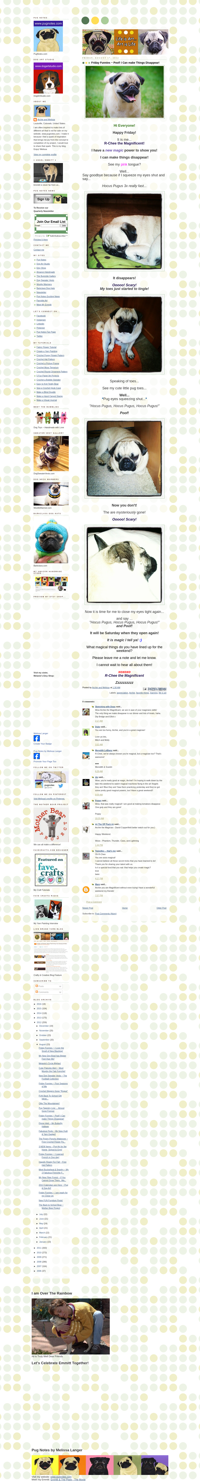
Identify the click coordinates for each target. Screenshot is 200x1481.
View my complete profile (45, 154)
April (41, 1228)
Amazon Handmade (46, 272)
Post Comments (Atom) (106, 913)
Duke (97, 727)
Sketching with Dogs (105, 706)
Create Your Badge (43, 744)
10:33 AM (99, 818)
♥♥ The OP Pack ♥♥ (104, 824)
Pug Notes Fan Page (46, 332)
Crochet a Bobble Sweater (49, 380)
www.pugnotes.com (60, 1477)
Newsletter (41, 292)
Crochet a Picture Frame (48, 363)
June (41, 1219)
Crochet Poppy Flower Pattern (50, 355)
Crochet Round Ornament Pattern (52, 371)
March (42, 1232)
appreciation (122, 693)
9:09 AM (99, 795)
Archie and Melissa (46, 119)
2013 (39, 1017)
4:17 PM (99, 878)
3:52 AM (99, 744)
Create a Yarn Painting (47, 351)
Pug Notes (41, 260)
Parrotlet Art (42, 300)
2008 (39, 1262)
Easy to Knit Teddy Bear (48, 384)
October (43, 1035)
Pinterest (41, 328)
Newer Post (87, 908)
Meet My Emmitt (44, 304)
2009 (39, 1257)
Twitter (40, 336)
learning (154, 693)
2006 (39, 1271)
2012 (39, 1022)
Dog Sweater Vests (45, 280)
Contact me (39, 250)
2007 (39, 1266)
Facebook (41, 316)
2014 (39, 1013)
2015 (39, 1008)
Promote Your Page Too (45, 761)
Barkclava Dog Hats (46, 288)
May (41, 1223)
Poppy (98, 800)
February (43, 1237)
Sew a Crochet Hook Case (49, 388)
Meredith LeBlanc (103, 750)
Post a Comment (94, 902)
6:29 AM (99, 771)
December (44, 1026)
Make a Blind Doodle (46, 392)
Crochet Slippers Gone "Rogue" (53, 1091)
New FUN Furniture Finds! (51, 1200)
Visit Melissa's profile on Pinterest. (49, 798)
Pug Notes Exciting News (48, 296)
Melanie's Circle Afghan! (50, 1063)
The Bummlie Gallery (46, 276)
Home (125, 908)
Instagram (41, 320)
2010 (39, 1252)
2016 (39, 1004)
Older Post (161, 908)
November (44, 1030)
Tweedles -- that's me (105, 851)
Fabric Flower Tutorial (46, 347)
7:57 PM (99, 895)
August (42, 1044)
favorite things (142, 693)
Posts (40, 986)
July (41, 1214)
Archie (132, 693)
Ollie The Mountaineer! (49, 1103)
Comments (42, 992)
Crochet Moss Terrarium (48, 367)
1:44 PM (99, 845)
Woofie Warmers (44, 284)
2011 (39, 1248)
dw (96, 777)
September (44, 1040)
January (43, 1242)
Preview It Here (41, 239)
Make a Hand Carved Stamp (50, 396)
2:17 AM (99, 721)
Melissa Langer (41, 733)
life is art (162, 693)
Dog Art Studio (43, 264)
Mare (97, 884)
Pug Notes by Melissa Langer (48, 751)
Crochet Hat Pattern (46, 359)
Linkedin (40, 324)
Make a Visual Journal (47, 400)
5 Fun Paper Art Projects (48, 375)
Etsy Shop (41, 268)
